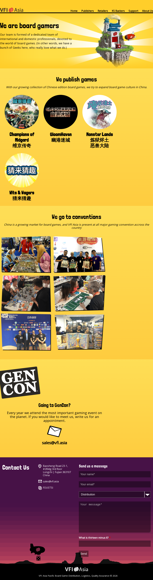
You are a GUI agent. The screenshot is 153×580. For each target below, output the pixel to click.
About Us (147, 11)
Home (73, 11)
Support (133, 11)
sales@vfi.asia (51, 481)
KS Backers (118, 11)
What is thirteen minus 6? (95, 537)
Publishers (87, 11)
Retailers (103, 11)
